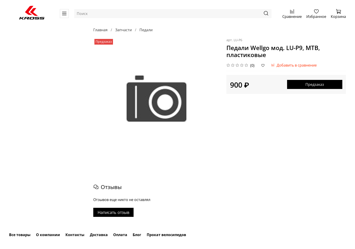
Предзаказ (314, 84)
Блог (137, 234)
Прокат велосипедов (166, 234)
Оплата (120, 234)
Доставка (99, 234)
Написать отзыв (113, 212)
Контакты (74, 234)
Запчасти (123, 29)
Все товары (20, 234)
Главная (100, 29)
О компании (48, 234)
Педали (146, 29)
